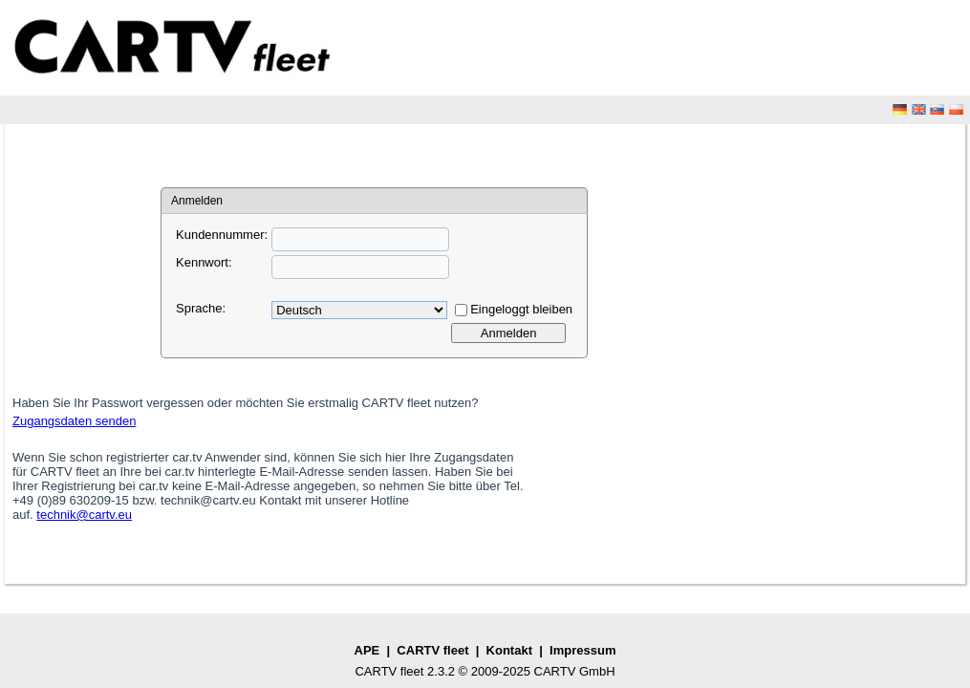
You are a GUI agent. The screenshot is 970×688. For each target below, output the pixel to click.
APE (367, 650)
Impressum (582, 650)
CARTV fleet (432, 650)
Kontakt (509, 650)
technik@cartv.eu (84, 514)
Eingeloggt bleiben (521, 309)
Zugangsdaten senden (74, 421)
